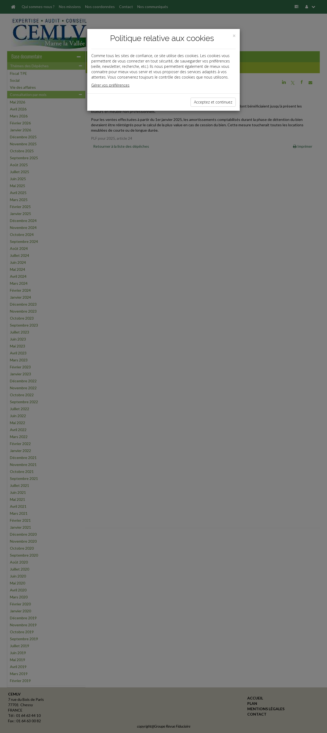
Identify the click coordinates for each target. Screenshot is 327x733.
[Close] (234, 36)
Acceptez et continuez (213, 102)
